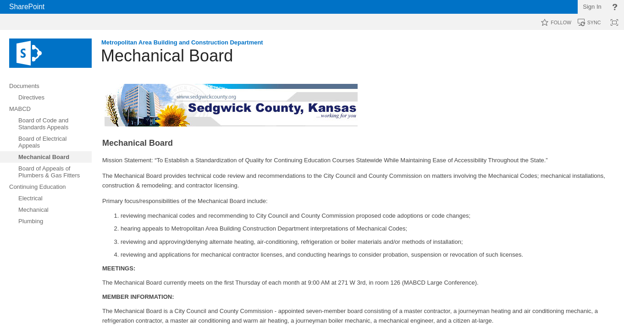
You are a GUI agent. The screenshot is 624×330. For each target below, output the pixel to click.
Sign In (592, 6)
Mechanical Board (167, 55)
